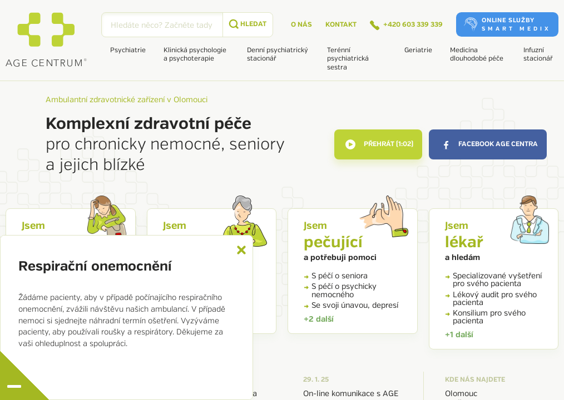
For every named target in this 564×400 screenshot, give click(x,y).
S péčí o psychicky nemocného (340, 290)
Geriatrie (418, 50)
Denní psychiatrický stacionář (277, 54)
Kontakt (341, 25)
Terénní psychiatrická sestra (348, 59)
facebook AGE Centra (489, 144)
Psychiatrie (128, 50)
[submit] (247, 25)
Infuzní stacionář (538, 54)
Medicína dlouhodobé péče (476, 54)
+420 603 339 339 (406, 26)
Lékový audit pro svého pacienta (491, 298)
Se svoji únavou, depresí (351, 305)
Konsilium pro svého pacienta (485, 317)
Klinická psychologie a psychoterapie (195, 54)
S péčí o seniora (336, 276)
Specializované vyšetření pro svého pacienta (493, 279)
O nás (301, 25)
